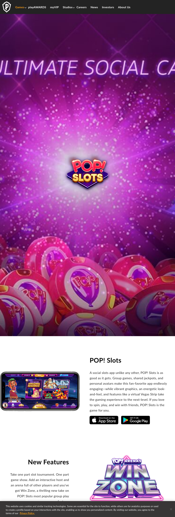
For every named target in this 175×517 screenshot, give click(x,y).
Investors (108, 7)
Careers (81, 7)
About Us (124, 7)
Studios (68, 7)
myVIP (54, 7)
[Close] (171, 510)
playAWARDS (37, 7)
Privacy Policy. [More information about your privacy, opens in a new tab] (27, 514)
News (94, 7)
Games (19, 7)
